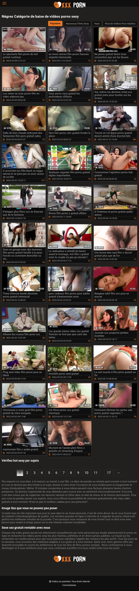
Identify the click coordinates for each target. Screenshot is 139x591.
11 (95, 473)
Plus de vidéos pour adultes (120, 23)
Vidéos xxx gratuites (61, 581)
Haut (97, 23)
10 (86, 473)
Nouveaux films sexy (77, 23)
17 (109, 473)
